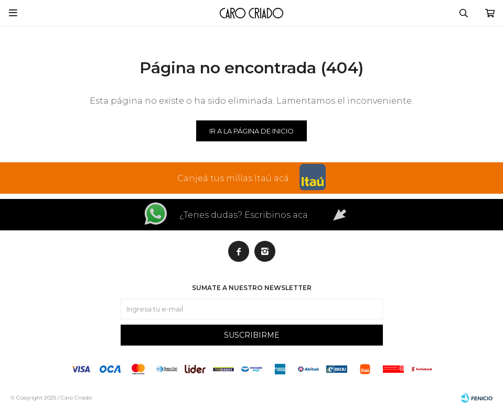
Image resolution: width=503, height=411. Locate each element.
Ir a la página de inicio (251, 131)
